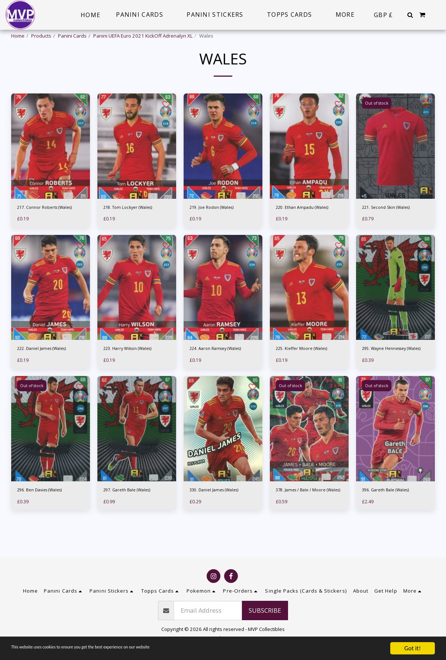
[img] (50, 165)
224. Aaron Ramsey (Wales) (221, 370)
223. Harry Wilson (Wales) (132, 370)
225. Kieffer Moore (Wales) (306, 370)
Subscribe (265, 616)
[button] (410, 15)
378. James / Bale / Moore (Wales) (305, 524)
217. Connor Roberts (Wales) (49, 227)
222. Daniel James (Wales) (46, 370)
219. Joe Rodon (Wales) (216, 227)
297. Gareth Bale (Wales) (131, 520)
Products (41, 35)
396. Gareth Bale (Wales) (390, 520)
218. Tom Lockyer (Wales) (132, 227)
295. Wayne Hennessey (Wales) (389, 374)
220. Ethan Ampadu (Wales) (307, 227)
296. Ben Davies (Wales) (44, 520)
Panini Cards (72, 35)
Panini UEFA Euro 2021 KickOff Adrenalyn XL (143, 35)
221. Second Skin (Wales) (390, 227)
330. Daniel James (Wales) (219, 520)
